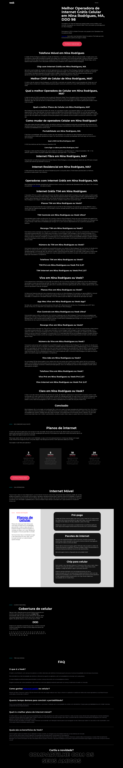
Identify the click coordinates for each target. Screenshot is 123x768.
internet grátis (30, 689)
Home (96, 2)
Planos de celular (25, 518)
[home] (11, 3)
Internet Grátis (36, 186)
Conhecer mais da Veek (72, 44)
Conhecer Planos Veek (20, 478)
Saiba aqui (64, 36)
